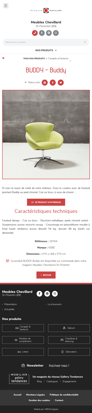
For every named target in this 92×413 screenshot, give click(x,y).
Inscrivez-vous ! (59, 365)
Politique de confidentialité (64, 395)
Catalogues (52, 381)
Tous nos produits (34, 59)
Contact (59, 400)
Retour (46, 275)
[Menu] (6, 5)
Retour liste (32, 82)
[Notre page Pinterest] (49, 33)
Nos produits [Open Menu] (46, 50)
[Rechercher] (86, 42)
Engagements (69, 381)
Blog (39, 381)
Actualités (9, 309)
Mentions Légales (35, 395)
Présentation (10, 304)
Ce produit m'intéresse (46, 202)
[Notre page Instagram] (56, 33)
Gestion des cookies (39, 400)
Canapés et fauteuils (58, 58)
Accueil (17, 395)
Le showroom (55, 304)
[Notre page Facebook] (42, 33)
